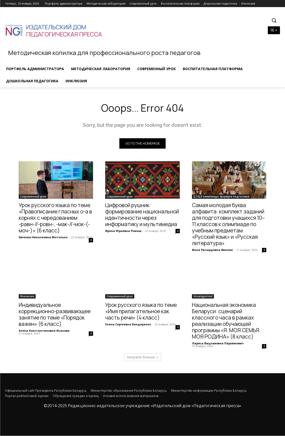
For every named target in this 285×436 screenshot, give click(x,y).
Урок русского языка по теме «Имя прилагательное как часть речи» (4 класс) (141, 311)
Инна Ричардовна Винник (212, 250)
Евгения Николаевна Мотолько (43, 237)
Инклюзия (27, 296)
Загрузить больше (142, 357)
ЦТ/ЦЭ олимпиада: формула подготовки (221, 196)
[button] (274, 20)
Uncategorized (202, 296)
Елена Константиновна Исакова (44, 331)
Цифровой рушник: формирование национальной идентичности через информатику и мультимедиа (142, 215)
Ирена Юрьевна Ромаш (123, 231)
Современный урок (33, 196)
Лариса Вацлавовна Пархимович (218, 343)
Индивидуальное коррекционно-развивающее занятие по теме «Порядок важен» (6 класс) (55, 315)
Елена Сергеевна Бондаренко (128, 324)
